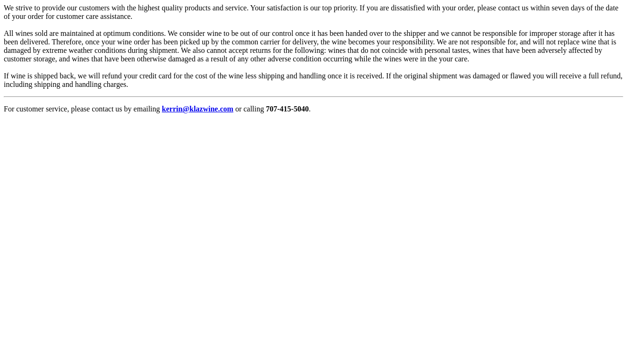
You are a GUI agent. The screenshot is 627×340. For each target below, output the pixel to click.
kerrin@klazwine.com (197, 109)
